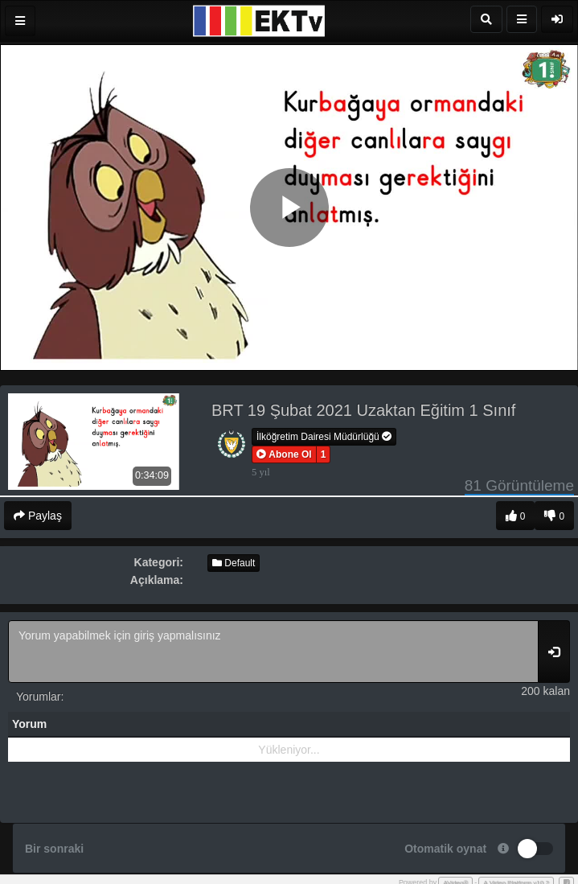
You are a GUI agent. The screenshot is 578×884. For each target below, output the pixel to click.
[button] (284, 454)
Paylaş (38, 515)
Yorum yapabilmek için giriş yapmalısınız (273, 651)
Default (233, 563)
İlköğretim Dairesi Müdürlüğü (323, 436)
